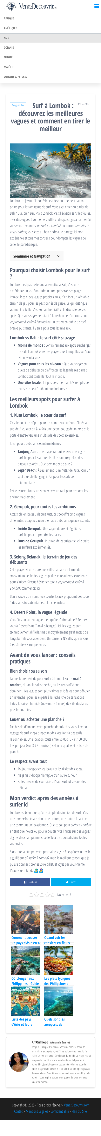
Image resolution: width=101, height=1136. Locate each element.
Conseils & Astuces (15, 77)
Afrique (9, 18)
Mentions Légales (37, 1111)
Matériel (9, 67)
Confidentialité (59, 1111)
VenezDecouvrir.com (76, 1105)
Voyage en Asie (18, 105)
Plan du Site (79, 1111)
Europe (8, 57)
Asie (6, 38)
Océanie (9, 47)
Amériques (10, 28)
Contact (18, 1111)
